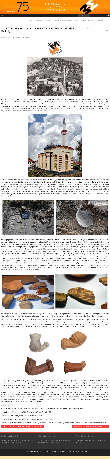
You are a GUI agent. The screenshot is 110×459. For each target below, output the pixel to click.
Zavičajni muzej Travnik (43, 20)
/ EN (8, 15)
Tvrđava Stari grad (88, 20)
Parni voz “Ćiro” (102, 20)
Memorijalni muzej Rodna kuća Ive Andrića (66, 20)
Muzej (67, 454)
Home (83, 29)
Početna (31, 20)
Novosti (27, 37)
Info (2, 15)
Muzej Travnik (7, 37)
